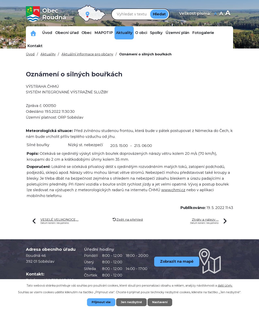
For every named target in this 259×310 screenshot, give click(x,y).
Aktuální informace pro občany (87, 54)
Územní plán (177, 33)
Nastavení (160, 302)
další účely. (225, 285)
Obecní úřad (67, 33)
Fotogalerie (203, 33)
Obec (87, 33)
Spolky (156, 33)
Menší (215, 14)
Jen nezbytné (131, 302)
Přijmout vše (101, 302)
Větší (227, 14)
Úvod (47, 33)
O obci (141, 33)
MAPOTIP (103, 33)
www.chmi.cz (173, 190)
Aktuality (124, 33)
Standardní (221, 14)
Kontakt (34, 46)
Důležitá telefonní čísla (33, 32)
